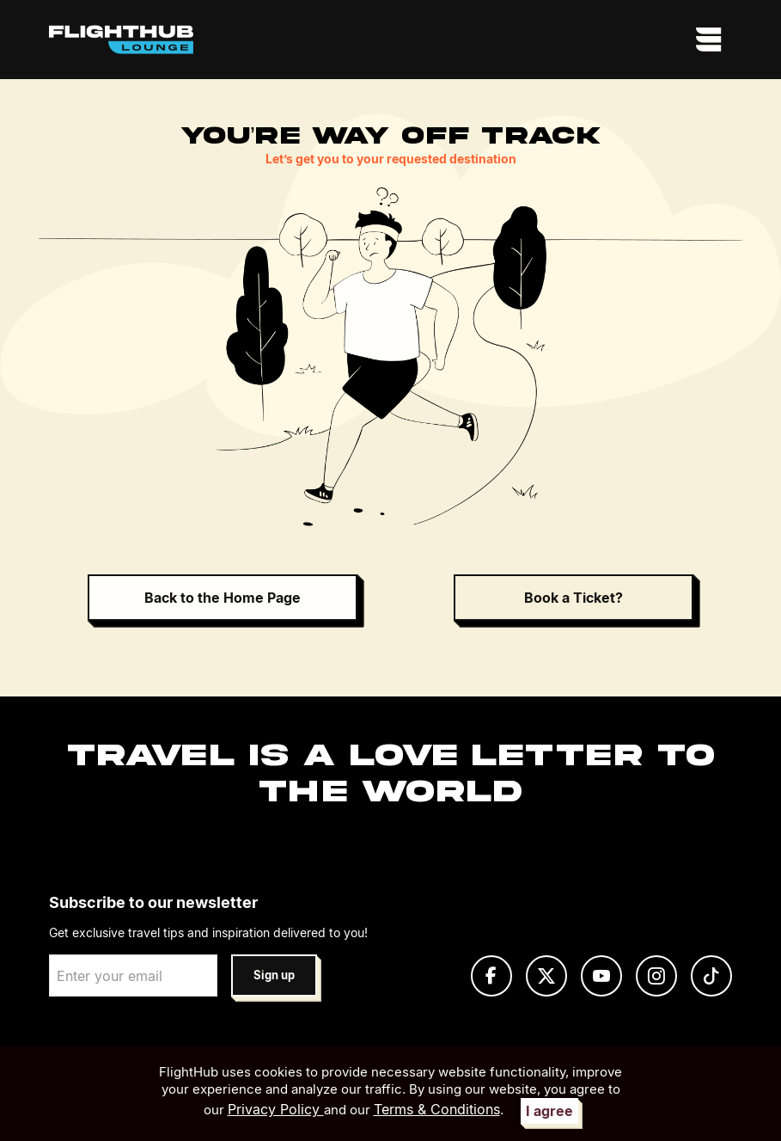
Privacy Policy (276, 1109)
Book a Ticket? (573, 597)
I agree (549, 1111)
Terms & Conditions (437, 1109)
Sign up (274, 975)
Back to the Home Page (222, 597)
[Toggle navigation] (709, 39)
